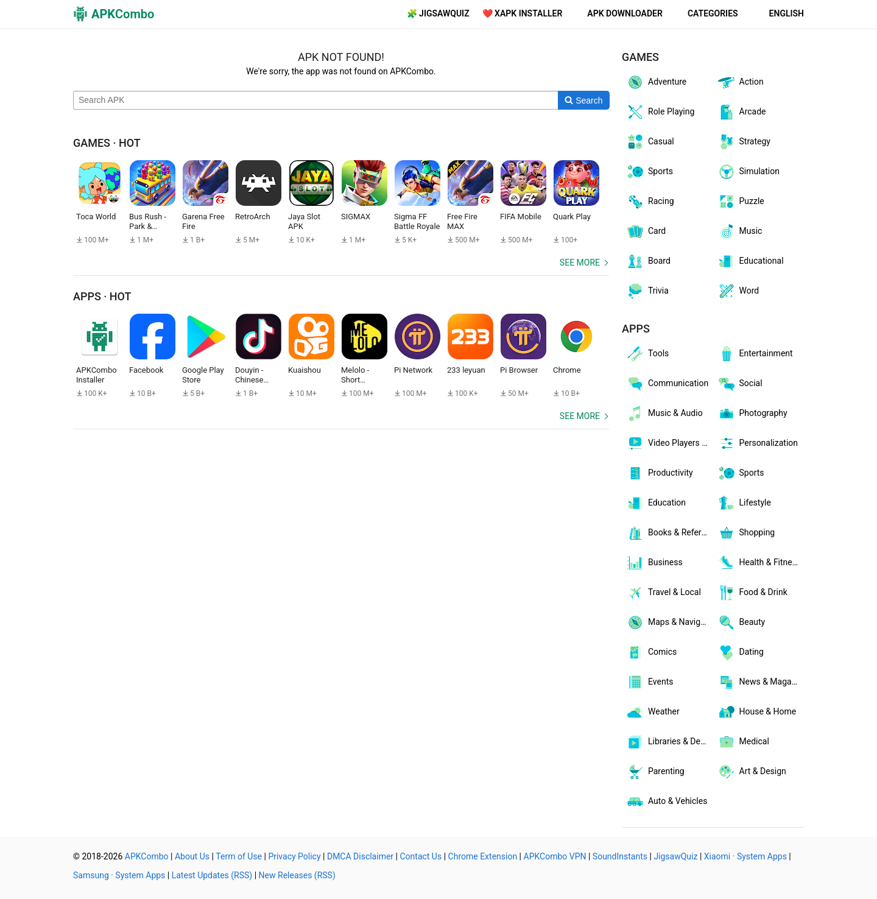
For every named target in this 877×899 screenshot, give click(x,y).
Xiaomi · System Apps (745, 856)
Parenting (655, 771)
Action (740, 82)
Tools (647, 354)
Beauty (741, 622)
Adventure (655, 82)
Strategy (743, 142)
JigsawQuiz (675, 856)
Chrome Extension (483, 856)
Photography (752, 413)
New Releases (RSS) (297, 875)
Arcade (741, 112)
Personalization (757, 443)
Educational (750, 261)
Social (740, 383)
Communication (666, 383)
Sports (649, 172)
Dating (740, 652)
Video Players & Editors (669, 443)
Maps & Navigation (669, 622)
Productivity (659, 473)
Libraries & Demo (669, 742)
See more (580, 262)
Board (648, 261)
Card (645, 231)
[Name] (315, 100)
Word (738, 291)
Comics (651, 652)
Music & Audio (664, 413)
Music (740, 231)
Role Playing (659, 112)
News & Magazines (761, 682)
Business (654, 563)
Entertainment (755, 354)
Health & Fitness (759, 563)
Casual (649, 142)
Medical (743, 742)
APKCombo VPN (555, 856)
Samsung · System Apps (119, 875)
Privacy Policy (294, 856)
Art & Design (751, 771)
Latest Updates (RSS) (212, 875)
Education (655, 503)
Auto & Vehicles (666, 801)
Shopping (746, 533)
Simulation (748, 172)
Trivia (647, 291)
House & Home (757, 712)
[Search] (584, 100)
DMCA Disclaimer (360, 856)
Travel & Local (663, 592)
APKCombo (147, 856)
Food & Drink (752, 592)
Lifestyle (744, 503)
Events (649, 682)
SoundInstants (620, 856)
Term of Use (239, 856)
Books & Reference (669, 533)
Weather (652, 712)
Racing (649, 201)
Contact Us (421, 856)
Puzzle (740, 201)
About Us (192, 856)
